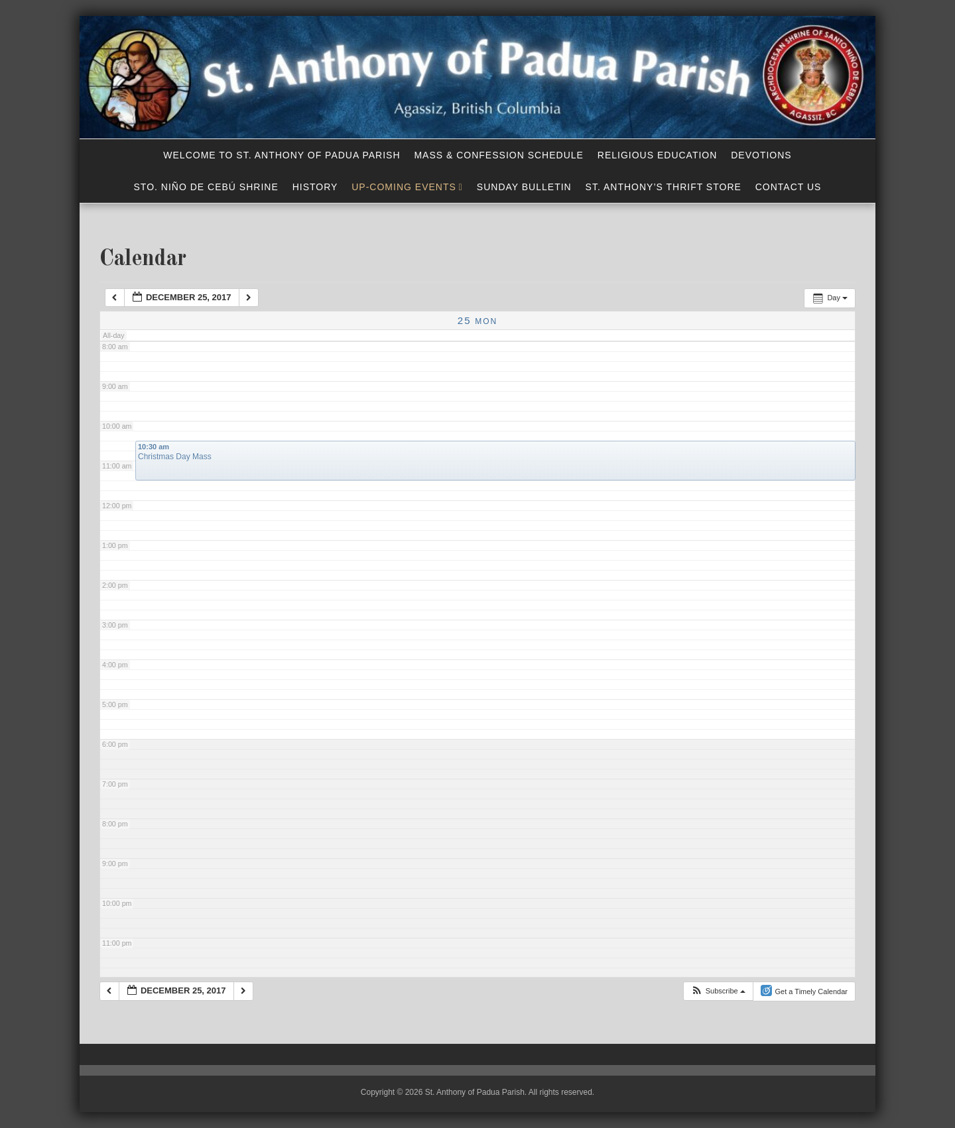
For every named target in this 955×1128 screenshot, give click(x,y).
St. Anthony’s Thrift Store (663, 187)
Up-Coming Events (403, 187)
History (315, 187)
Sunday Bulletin (524, 187)
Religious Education (658, 155)
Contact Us (788, 187)
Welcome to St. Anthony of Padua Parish (281, 155)
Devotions (761, 155)
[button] (718, 991)
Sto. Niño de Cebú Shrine (206, 187)
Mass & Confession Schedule (499, 155)
